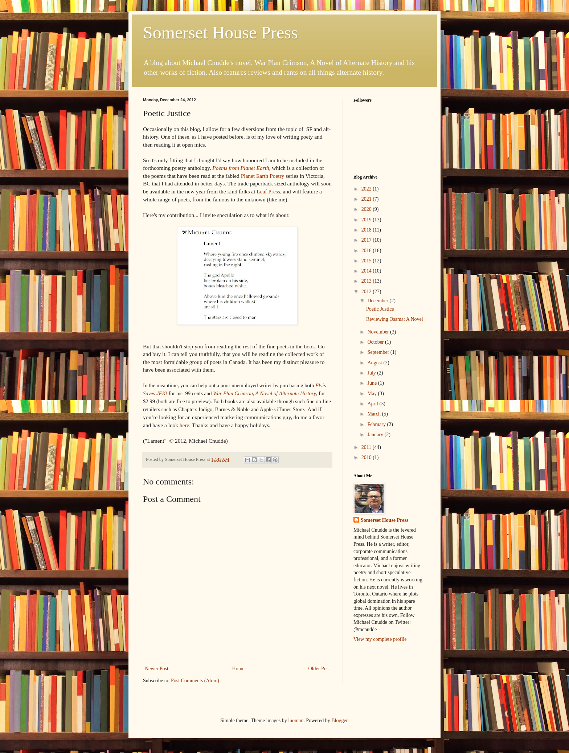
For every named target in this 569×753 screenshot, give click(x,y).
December (378, 300)
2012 (367, 291)
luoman (295, 720)
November (378, 332)
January (375, 434)
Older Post (319, 668)
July (372, 373)
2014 (367, 271)
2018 (367, 230)
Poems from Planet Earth (240, 168)
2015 (367, 260)
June (372, 383)
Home (238, 668)
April (373, 403)
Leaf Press (268, 191)
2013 (367, 281)
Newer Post (156, 668)
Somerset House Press (220, 32)
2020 (367, 209)
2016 (367, 250)
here (184, 425)
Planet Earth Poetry (262, 176)
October (376, 342)
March (374, 414)
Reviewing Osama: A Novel (394, 319)
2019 (367, 219)
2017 (367, 240)
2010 (367, 457)
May (372, 393)
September (378, 352)
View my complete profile (380, 639)
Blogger (339, 720)
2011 (367, 447)
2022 (367, 189)
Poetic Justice (380, 309)
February (377, 424)
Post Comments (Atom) (195, 680)
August (375, 362)
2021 (367, 199)
